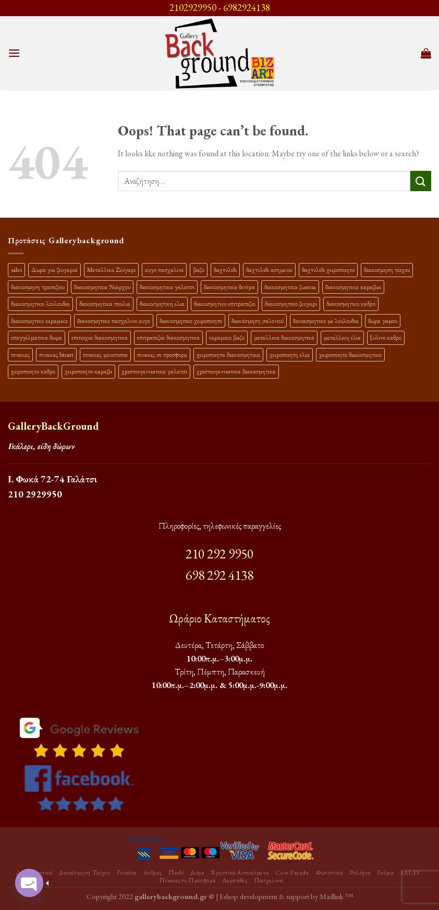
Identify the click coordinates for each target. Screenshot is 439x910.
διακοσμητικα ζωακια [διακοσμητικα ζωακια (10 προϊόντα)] (290, 286)
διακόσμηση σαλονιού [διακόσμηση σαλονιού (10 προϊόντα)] (257, 320)
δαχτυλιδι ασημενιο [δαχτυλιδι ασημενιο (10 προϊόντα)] (269, 269)
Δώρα (197, 872)
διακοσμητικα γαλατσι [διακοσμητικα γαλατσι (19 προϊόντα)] (167, 286)
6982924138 (246, 7)
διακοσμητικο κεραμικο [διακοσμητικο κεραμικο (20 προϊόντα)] (39, 320)
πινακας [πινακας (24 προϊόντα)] (20, 354)
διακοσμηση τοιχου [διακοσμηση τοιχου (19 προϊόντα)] (387, 269)
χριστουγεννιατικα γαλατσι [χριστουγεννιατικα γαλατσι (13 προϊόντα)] (154, 371)
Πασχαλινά (268, 880)
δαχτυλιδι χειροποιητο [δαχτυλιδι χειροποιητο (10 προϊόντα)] (328, 269)
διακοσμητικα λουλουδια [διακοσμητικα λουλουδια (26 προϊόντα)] (40, 303)
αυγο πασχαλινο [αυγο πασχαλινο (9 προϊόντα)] (164, 269)
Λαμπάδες (235, 880)
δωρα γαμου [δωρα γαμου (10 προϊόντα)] (382, 320)
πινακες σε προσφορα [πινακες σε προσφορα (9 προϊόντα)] (162, 354)
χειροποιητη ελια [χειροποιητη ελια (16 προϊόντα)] (290, 354)
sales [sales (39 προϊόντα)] (16, 269)
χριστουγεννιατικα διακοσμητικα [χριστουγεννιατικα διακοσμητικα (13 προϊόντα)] (236, 371)
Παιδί (176, 872)
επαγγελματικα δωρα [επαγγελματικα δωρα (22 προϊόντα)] (36, 337)
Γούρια (385, 872)
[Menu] (14, 53)
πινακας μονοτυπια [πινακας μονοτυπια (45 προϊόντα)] (105, 354)
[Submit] (420, 181)
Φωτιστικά (329, 872)
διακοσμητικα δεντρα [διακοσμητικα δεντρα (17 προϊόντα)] (229, 286)
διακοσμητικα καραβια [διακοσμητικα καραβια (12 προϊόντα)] (353, 286)
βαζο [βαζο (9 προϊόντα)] (198, 269)
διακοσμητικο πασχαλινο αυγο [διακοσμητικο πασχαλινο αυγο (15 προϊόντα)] (113, 320)
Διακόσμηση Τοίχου (84, 872)
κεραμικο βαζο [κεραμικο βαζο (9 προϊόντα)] (227, 337)
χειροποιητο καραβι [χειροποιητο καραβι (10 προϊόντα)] (88, 371)
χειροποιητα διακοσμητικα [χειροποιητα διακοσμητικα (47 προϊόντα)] (228, 354)
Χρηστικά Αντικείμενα (240, 872)
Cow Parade (292, 872)
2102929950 (192, 7)
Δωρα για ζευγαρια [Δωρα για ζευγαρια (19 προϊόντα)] (54, 269)
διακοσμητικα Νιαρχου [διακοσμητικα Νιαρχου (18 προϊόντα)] (102, 286)
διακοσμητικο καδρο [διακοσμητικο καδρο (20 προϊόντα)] (350, 303)
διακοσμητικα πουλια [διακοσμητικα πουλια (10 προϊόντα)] (104, 303)
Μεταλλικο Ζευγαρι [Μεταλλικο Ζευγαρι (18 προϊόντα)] (111, 269)
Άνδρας (152, 872)
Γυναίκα (127, 872)
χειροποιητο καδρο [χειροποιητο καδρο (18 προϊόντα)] (33, 371)
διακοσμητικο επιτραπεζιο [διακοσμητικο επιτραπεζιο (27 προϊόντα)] (224, 303)
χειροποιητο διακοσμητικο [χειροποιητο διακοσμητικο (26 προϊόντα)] (350, 354)
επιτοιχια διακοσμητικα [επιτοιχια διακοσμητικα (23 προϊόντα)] (99, 337)
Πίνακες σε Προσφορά (187, 880)
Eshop (228, 896)
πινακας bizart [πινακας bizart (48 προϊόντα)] (56, 354)
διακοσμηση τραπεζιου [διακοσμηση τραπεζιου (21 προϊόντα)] (38, 286)
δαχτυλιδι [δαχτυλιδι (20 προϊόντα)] (225, 269)
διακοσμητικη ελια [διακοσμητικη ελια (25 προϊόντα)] (162, 303)
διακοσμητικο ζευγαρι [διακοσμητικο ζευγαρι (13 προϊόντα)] (291, 303)
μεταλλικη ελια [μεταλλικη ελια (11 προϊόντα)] (342, 337)
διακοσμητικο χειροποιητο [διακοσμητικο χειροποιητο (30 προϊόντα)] (191, 320)
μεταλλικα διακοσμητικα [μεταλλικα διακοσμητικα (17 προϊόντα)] (284, 337)
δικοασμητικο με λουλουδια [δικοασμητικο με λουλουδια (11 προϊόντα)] (326, 320)
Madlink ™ (336, 896)
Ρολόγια (359, 872)
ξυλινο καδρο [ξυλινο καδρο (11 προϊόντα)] (385, 337)
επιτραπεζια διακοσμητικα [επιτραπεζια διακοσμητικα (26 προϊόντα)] (168, 337)
